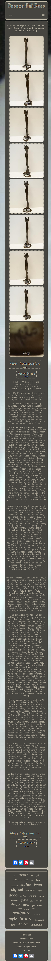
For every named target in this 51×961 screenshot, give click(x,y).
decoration (20, 879)
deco (13, 894)
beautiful (14, 886)
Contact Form (26, 939)
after (31, 901)
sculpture (21, 912)
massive (30, 890)
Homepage (26, 935)
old (32, 876)
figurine (37, 905)
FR (29, 951)
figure (40, 891)
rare (33, 909)
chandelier (14, 901)
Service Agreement (26, 947)
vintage (39, 900)
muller (23, 896)
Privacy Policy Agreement (26, 943)
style (13, 919)
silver (15, 876)
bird (13, 924)
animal (26, 909)
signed (17, 889)
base (38, 880)
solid (20, 909)
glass (24, 900)
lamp (38, 885)
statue (26, 884)
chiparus (36, 914)
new (26, 904)
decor (15, 904)
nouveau (39, 920)
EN (23, 951)
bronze (26, 918)
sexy (41, 896)
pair (37, 875)
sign (32, 880)
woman (33, 895)
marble (23, 875)
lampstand (36, 924)
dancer (23, 924)
